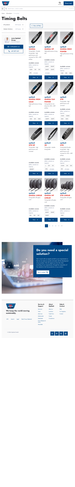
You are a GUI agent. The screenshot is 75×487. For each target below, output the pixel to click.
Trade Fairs (51, 314)
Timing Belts (16, 13)
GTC (7, 319)
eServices (40, 314)
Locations (51, 311)
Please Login (68, 3)
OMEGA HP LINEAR (49, 196)
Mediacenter (41, 316)
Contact (61, 314)
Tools (39, 311)
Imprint (12, 319)
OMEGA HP (49, 49)
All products (9, 13)
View (35, 77)
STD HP (32, 145)
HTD (62, 145)
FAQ (61, 309)
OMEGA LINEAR (35, 195)
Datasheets (40, 318)
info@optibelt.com (13, 47)
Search (71, 8)
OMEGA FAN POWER (49, 100)
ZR (45, 145)
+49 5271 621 (13, 51)
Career (50, 316)
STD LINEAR (65, 195)
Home (3, 13)
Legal (18, 319)
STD (61, 99)
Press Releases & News (42, 321)
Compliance (51, 318)
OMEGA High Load (34, 100)
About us (51, 309)
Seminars (40, 309)
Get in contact (43, 272)
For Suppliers (63, 311)
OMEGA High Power (66, 50)
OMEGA (32, 49)
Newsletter (40, 324)
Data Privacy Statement (26, 319)
